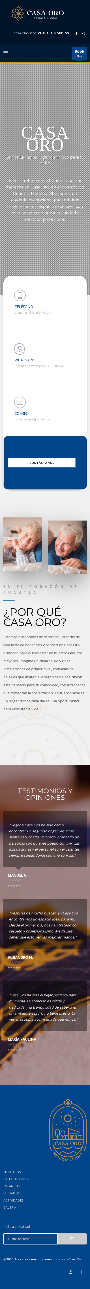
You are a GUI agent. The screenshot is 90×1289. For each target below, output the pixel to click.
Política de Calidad (16, 1226)
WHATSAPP (24, 360)
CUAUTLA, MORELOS (53, 33)
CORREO (22, 413)
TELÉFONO (24, 306)
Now (79, 54)
